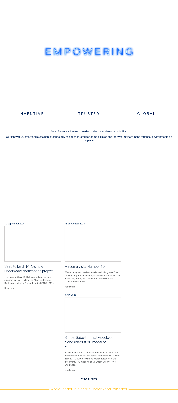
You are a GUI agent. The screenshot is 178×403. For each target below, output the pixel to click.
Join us (99, 347)
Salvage (7, 346)
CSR (89, 401)
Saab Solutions (79, 350)
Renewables (9, 340)
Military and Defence (12, 379)
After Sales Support (58, 340)
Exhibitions (78, 340)
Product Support (57, 336)
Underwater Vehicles (35, 336)
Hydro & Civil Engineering (9, 350)
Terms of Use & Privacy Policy (89, 396)
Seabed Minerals (10, 364)
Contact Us (54, 354)
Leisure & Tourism (11, 370)
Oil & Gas (7, 336)
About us (77, 336)
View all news (89, 306)
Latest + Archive (103, 336)
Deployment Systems (35, 343)
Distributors (54, 357)
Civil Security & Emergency (10, 375)
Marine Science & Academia (11, 359)
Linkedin (101, 361)
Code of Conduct (89, 399)
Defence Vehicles (34, 349)
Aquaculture (9, 355)
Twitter (101, 358)
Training (53, 343)
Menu (169, 5)
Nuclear (7, 367)
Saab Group (78, 354)
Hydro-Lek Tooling (34, 353)
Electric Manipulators (35, 340)
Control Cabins (33, 346)
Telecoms (8, 343)
